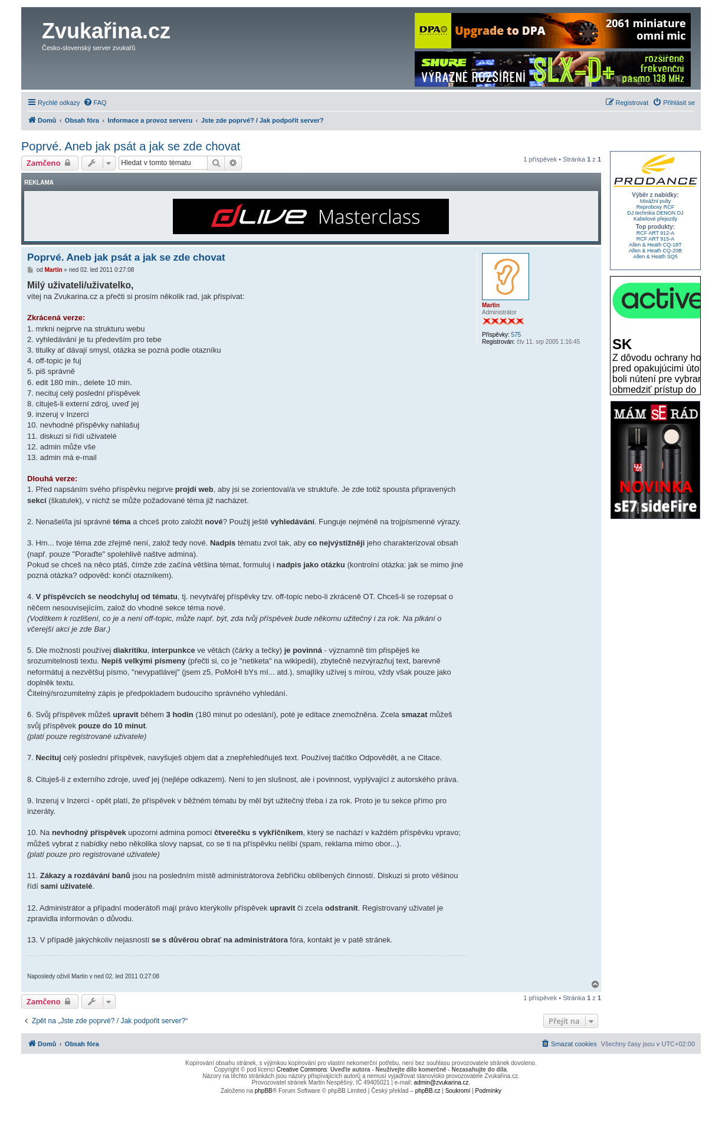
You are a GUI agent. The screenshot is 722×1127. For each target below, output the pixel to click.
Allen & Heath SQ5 (655, 256)
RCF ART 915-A (655, 239)
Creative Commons (302, 1069)
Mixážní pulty (655, 201)
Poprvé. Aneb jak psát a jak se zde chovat (130, 146)
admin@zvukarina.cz (441, 1082)
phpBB (264, 1090)
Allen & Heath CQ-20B (655, 251)
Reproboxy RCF (655, 207)
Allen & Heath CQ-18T (655, 245)
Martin (491, 305)
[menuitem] (95, 103)
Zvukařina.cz (106, 31)
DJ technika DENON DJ (655, 213)
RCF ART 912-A (655, 233)
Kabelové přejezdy (655, 219)
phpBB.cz (428, 1090)
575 (516, 334)
